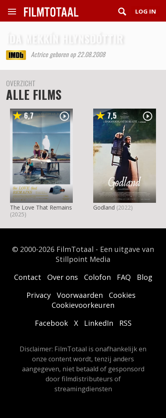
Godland (104, 207)
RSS (125, 323)
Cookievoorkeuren (83, 305)
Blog (144, 277)
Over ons (62, 277)
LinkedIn (98, 323)
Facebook (51, 323)
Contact (27, 277)
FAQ (124, 277)
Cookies (122, 295)
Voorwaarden (80, 295)
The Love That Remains (41, 207)
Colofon (97, 277)
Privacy (38, 295)
